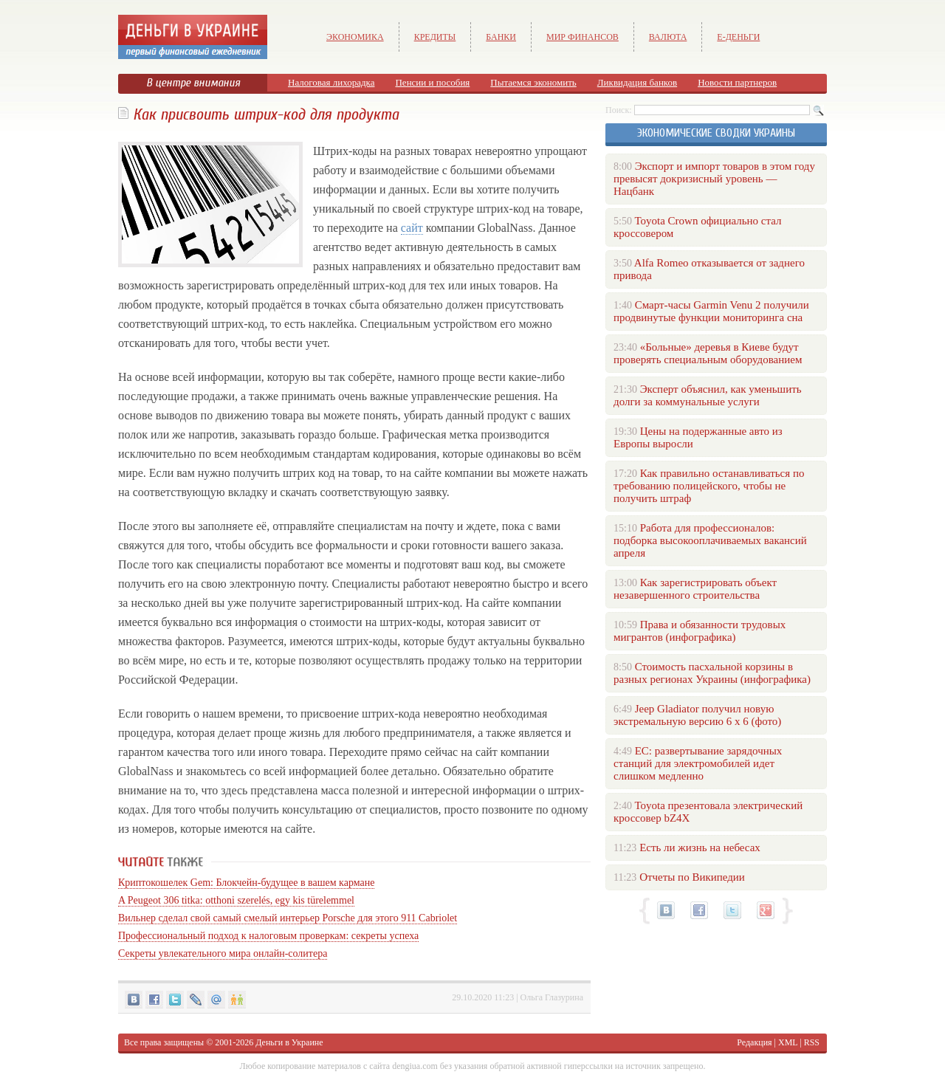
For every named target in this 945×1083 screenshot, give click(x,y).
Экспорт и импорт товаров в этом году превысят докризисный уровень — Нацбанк (714, 178)
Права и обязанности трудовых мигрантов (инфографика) (700, 631)
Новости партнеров (737, 82)
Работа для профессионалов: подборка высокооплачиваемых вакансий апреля (710, 540)
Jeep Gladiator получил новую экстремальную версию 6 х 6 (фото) (697, 715)
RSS (811, 1042)
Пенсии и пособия (432, 82)
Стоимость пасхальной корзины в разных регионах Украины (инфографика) (712, 673)
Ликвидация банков (637, 82)
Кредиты (435, 37)
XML (787, 1042)
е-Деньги (738, 37)
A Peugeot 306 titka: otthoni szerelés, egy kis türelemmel (236, 900)
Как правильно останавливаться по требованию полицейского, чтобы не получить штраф (709, 485)
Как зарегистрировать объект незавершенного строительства (695, 589)
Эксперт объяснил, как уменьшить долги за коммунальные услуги (708, 395)
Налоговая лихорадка (331, 82)
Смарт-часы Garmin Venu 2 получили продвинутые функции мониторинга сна (711, 311)
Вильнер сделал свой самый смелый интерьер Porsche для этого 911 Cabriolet (287, 918)
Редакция (754, 1042)
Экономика (355, 37)
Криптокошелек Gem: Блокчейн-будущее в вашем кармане (246, 882)
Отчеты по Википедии (692, 877)
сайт (412, 227)
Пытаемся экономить (533, 82)
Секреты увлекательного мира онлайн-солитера (222, 953)
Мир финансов (582, 37)
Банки (501, 37)
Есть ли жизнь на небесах (699, 847)
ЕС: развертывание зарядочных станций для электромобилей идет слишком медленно (698, 763)
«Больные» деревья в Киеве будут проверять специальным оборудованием (708, 353)
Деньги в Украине (289, 1042)
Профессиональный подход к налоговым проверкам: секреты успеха (268, 935)
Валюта (668, 37)
